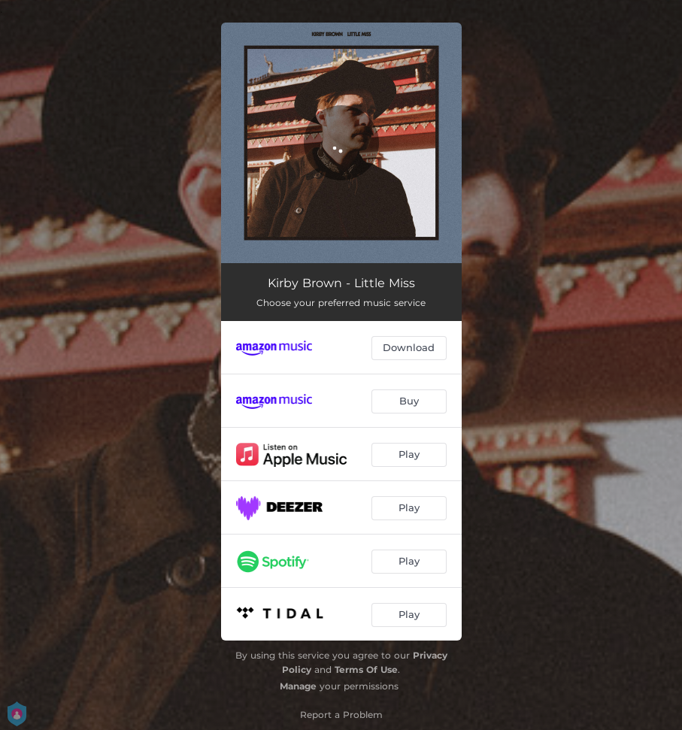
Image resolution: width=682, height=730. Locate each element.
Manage (298, 686)
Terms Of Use (366, 669)
